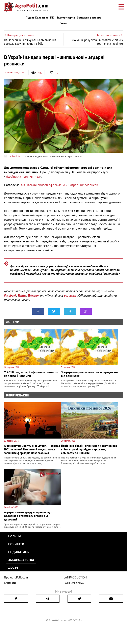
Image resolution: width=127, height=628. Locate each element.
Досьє (13, 568)
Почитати (16, 544)
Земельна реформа (89, 17)
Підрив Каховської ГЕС (40, 17)
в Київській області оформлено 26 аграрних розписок (59, 185)
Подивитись (18, 552)
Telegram (33, 295)
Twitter (22, 295)
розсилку (70, 295)
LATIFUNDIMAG (74, 583)
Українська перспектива (23, 176)
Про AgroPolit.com (16, 577)
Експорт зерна (66, 17)
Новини (14, 536)
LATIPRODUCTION (75, 577)
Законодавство (21, 560)
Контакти (10, 583)
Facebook (10, 295)
